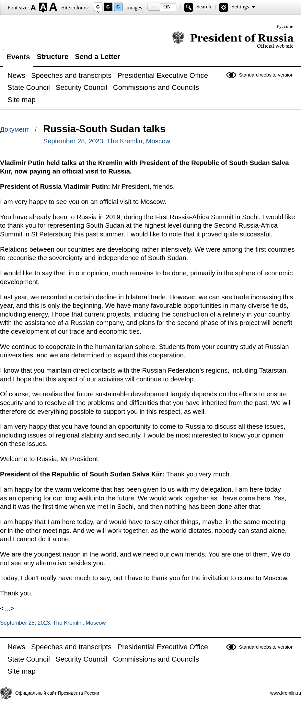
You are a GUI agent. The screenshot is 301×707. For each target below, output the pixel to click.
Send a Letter (97, 57)
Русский (285, 26)
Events (18, 57)
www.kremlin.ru (285, 693)
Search (203, 7)
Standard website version (266, 75)
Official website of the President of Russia (233, 39)
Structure (52, 57)
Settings (240, 7)
